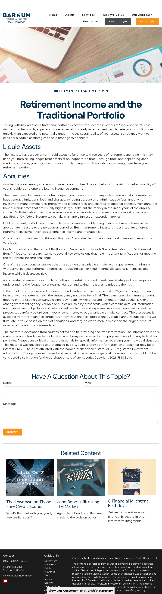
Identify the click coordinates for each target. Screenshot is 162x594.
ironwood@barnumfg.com (17, 566)
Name (7, 373)
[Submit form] (12, 422)
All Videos (49, 580)
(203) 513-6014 (19, 551)
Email (87, 373)
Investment (50, 555)
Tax (46, 566)
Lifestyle (49, 573)
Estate (48, 558)
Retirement (50, 551)
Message (9, 394)
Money (48, 569)
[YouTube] (5, 571)
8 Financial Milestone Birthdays (128, 494)
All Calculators (51, 584)
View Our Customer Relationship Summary (80, 590)
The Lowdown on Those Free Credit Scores (28, 495)
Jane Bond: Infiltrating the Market (78, 495)
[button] (53, 5)
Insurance (49, 562)
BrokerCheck (150, 548)
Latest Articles (52, 577)
